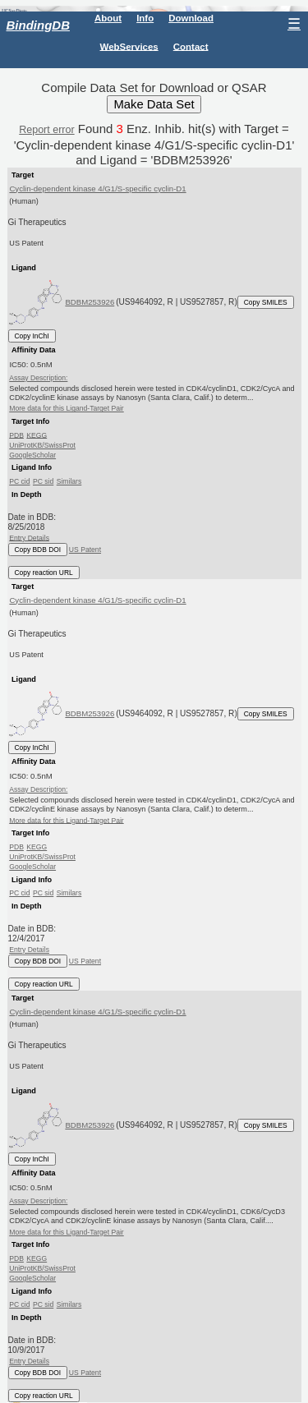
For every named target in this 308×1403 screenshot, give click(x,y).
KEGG (36, 434)
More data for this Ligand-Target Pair (66, 408)
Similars (69, 481)
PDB (16, 434)
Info (145, 18)
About (108, 18)
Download (191, 18)
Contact (191, 46)
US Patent (85, 549)
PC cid (19, 481)
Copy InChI (32, 336)
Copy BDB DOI (38, 549)
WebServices (129, 46)
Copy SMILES (265, 302)
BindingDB (38, 25)
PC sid (43, 481)
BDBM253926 (89, 301)
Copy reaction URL (44, 572)
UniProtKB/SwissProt (42, 445)
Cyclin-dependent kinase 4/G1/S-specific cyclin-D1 (97, 188)
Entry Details (29, 537)
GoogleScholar (32, 455)
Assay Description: (38, 378)
